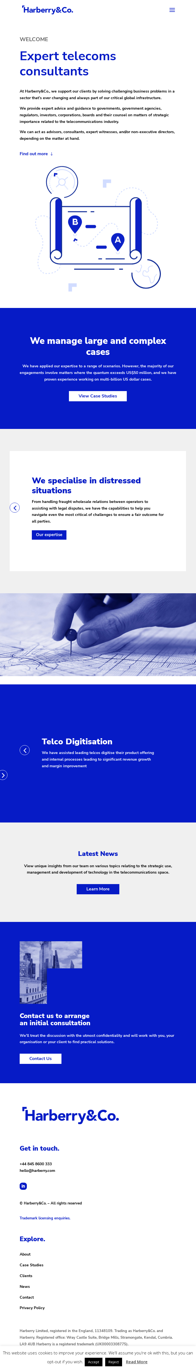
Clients (26, 1275)
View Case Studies (98, 396)
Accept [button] (93, 1361)
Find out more (34, 154)
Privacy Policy (32, 1308)
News (25, 1286)
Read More (137, 1361)
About (25, 1254)
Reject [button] (114, 1361)
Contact (27, 1297)
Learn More (98, 889)
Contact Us (40, 1059)
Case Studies (31, 1265)
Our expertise (49, 534)
